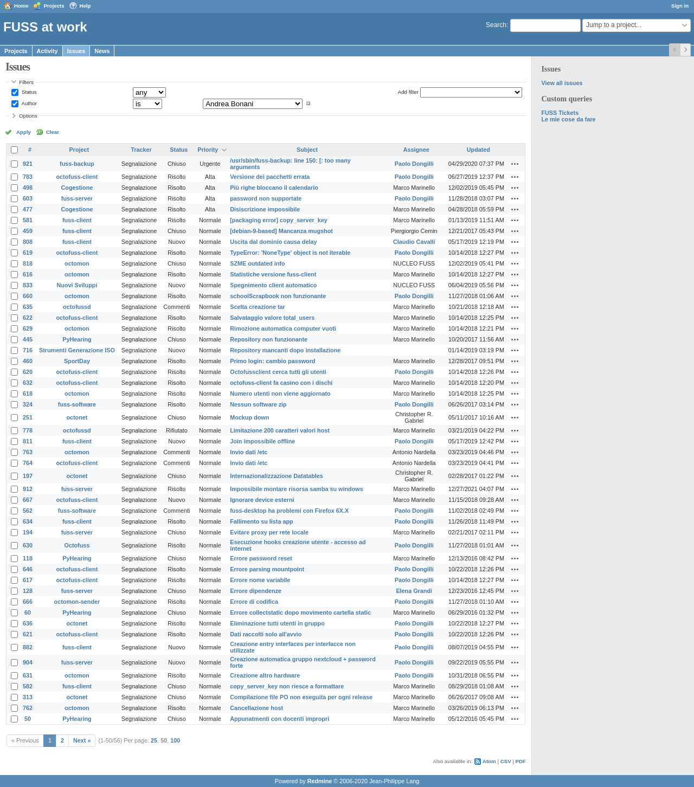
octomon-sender (77, 601)
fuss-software (77, 404)
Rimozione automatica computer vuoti (283, 328)
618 (28, 393)
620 (28, 372)
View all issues (561, 83)
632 (28, 382)
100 (175, 740)
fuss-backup (77, 163)
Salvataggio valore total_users (272, 317)
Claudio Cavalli (414, 241)
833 (28, 285)
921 (28, 163)
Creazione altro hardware (265, 675)
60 (27, 612)
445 (28, 339)
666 (28, 601)
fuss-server (77, 198)
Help (85, 6)
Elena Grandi (414, 591)
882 (28, 647)
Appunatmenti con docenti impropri (279, 718)
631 (28, 675)
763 (28, 452)
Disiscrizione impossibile (265, 209)
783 (28, 176)
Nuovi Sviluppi (76, 285)
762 (28, 708)
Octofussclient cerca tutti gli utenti (278, 372)
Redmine (319, 781)
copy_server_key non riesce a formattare (287, 686)
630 (28, 545)
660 (28, 296)
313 (28, 697)
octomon (77, 263)
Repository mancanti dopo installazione (285, 350)
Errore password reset (261, 558)
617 (28, 580)
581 (28, 220)
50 (27, 718)
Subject (307, 149)
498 (28, 187)
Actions (515, 163)
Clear (52, 132)
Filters (26, 82)
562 (28, 510)
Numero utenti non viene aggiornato (280, 393)
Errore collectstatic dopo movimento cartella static (300, 612)
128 (28, 591)
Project (79, 149)
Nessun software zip (258, 404)
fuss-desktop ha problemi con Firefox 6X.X (289, 510)
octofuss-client (77, 176)
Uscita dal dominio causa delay (273, 241)
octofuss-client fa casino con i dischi (281, 382)
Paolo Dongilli (414, 163)
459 (28, 231)
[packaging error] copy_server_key (278, 220)
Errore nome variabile (260, 580)
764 (28, 463)
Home (21, 6)
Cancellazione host (256, 708)
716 (28, 350)
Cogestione (77, 187)
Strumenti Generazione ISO (77, 350)
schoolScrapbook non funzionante (278, 296)
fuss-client (77, 220)
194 (28, 532)
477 (28, 209)
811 (28, 441)
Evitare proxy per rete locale (269, 532)
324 (28, 404)
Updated (478, 149)
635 (28, 307)
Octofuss (77, 545)
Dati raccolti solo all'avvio (265, 634)
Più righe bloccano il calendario (274, 187)
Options (28, 116)
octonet (76, 417)
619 (28, 252)
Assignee (416, 149)
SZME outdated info (257, 263)
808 (28, 241)
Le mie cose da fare (568, 119)
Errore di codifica (254, 601)
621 (28, 634)
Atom (489, 761)
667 (28, 499)
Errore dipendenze (255, 591)
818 (28, 263)
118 (28, 558)
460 (28, 361)
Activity (47, 51)
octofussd (77, 307)
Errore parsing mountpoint (267, 569)
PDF (521, 761)
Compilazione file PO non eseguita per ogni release (301, 697)
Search (496, 25)
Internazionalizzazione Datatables (276, 476)
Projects (54, 6)
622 (28, 317)
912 (28, 489)
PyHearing (76, 339)
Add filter (408, 92)
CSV (505, 761)
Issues (76, 51)
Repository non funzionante (268, 339)
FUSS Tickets (560, 112)
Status (28, 92)
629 (28, 328)
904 (28, 662)
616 (28, 274)
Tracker (141, 149)
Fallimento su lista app (261, 521)
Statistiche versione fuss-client (273, 274)
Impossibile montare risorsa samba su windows (296, 489)
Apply (23, 132)
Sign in (680, 6)
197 (28, 476)
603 (28, 198)
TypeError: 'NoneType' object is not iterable (290, 252)
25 (154, 740)
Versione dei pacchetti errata (270, 176)
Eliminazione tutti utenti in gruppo (277, 623)
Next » (82, 740)
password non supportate (265, 198)
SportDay (77, 361)
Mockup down (249, 417)
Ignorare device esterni (262, 499)
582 (28, 686)
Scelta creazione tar (257, 307)
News (102, 51)
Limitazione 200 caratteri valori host (280, 430)
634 (28, 521)
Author (28, 103)
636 (28, 623)
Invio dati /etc (248, 452)
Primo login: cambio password (272, 361)
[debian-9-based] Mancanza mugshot (281, 231)
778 (28, 430)
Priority (207, 149)
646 (28, 569)
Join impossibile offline (262, 441)
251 (28, 417)
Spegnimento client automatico (273, 285)
